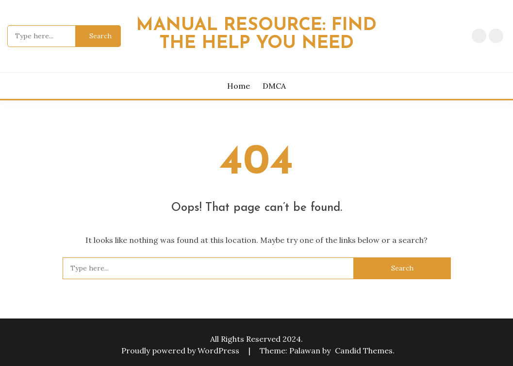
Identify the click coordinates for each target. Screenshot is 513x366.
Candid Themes (364, 350)
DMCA (496, 36)
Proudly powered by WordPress (181, 350)
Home (479, 36)
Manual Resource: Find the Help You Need (256, 34)
